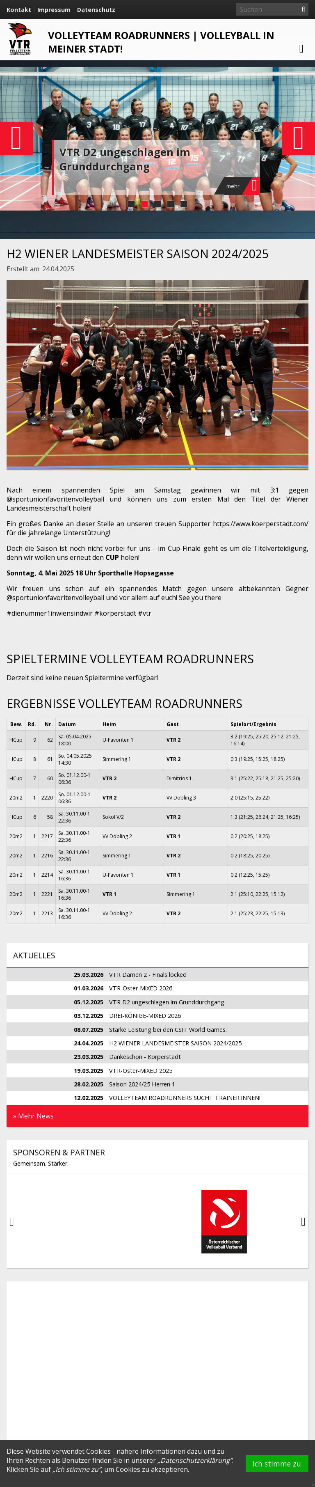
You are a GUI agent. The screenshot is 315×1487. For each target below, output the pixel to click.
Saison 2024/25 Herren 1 (142, 1084)
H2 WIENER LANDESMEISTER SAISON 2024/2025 (175, 1043)
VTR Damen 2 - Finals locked (148, 974)
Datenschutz (96, 10)
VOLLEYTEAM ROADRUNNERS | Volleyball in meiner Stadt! (161, 41)
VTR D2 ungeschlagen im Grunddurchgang (124, 159)
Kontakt (19, 10)
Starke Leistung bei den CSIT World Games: (168, 1029)
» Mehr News (33, 1115)
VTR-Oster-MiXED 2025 (140, 1071)
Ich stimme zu (277, 1464)
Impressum (54, 10)
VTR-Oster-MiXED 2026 (140, 988)
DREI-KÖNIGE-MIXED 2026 (145, 1016)
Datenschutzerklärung (195, 1460)
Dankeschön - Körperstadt (145, 1057)
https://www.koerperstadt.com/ (260, 523)
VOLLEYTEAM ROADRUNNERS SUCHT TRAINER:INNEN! (184, 1098)
